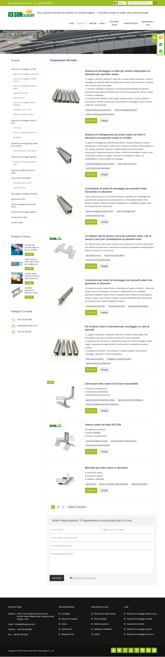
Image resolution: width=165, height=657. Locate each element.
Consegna (65, 614)
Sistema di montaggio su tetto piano (26, 74)
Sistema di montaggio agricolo (23, 157)
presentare (56, 578)
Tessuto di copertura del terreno (24, 133)
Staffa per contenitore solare (23, 115)
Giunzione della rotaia (116, 307)
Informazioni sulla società (104, 614)
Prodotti (81, 24)
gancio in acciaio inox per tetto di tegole (100, 400)
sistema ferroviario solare (95, 216)
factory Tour (114, 23)
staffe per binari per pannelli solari (98, 364)
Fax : (10, 635)
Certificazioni (66, 629)
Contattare (14, 607)
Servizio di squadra (69, 619)
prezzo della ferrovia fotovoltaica (97, 169)
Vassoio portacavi (19, 188)
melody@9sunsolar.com (22, 3)
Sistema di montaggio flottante (23, 212)
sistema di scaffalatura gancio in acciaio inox (102, 405)
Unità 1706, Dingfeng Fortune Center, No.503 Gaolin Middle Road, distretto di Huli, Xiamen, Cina (35, 616)
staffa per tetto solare (139, 484)
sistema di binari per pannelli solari (98, 110)
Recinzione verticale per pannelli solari (24, 163)
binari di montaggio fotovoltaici (126, 110)
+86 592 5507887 (24, 332)
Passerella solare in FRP (22, 110)
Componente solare (19, 217)
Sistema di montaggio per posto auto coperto (145, 634)
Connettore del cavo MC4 (22, 183)
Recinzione (17, 138)
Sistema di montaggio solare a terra (142, 614)
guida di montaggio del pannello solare (100, 164)
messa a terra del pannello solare (98, 260)
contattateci (131, 24)
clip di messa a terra (93, 256)
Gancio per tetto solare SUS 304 (97, 446)
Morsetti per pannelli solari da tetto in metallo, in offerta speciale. (32, 247)
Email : (11, 624)
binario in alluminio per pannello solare (100, 115)
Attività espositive (101, 624)
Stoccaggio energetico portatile (24, 194)
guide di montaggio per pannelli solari (99, 212)
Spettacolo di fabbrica (103, 629)
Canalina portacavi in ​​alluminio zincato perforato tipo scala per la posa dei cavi (32, 290)
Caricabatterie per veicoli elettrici (24, 151)
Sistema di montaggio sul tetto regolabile (24, 104)
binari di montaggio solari (126, 212)
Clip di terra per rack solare (114, 256)
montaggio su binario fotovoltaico (119, 359)
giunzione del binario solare (138, 307)
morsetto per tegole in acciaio (96, 441)
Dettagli (104, 121)
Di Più (29, 255)
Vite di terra (17, 128)
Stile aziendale (100, 619)
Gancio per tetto (19, 98)
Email (91, 120)
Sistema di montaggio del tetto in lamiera (25, 80)
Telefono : (12, 630)
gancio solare (91, 484)
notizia (64, 624)
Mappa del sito (67, 634)
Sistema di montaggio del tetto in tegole (25, 87)
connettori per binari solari (95, 307)
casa (71, 24)
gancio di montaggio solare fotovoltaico (114, 484)
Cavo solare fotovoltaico (21, 178)
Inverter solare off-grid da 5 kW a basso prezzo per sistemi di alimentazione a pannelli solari (32, 276)
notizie (93, 24)
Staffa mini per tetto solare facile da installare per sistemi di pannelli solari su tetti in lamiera (32, 262)
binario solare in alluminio (127, 164)
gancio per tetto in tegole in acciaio (123, 441)
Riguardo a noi (148, 23)
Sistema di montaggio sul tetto (40, 42)
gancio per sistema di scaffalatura (131, 400)
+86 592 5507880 (44, 3)
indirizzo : (12, 614)
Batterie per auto (18, 199)
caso (102, 24)
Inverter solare (17, 223)
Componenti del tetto (20, 93)
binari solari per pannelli (94, 359)
